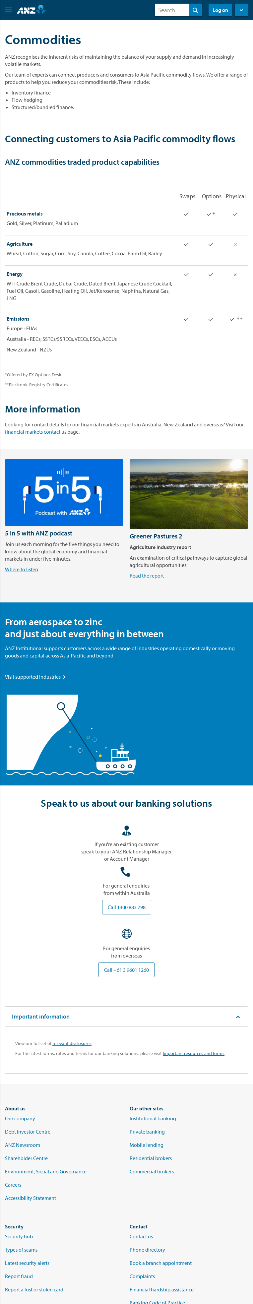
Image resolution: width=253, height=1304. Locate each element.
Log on (220, 10)
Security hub (19, 1236)
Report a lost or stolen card (34, 1289)
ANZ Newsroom (22, 1145)
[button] (6, 10)
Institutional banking (153, 1118)
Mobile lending (146, 1145)
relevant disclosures (72, 1043)
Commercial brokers (152, 1171)
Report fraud (19, 1276)
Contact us (141, 1236)
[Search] (178, 10)
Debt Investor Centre (27, 1131)
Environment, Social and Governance (46, 1171)
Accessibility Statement (30, 1198)
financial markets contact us (35, 431)
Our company (20, 1118)
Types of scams (21, 1249)
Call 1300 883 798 (127, 907)
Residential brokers (151, 1158)
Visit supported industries (36, 676)
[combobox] (178, 10)
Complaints (142, 1276)
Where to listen (21, 569)
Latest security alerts (27, 1263)
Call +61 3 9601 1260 (126, 969)
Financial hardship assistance (162, 1289)
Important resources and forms (193, 1053)
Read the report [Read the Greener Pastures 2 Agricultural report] (147, 575)
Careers (13, 1184)
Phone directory (147, 1249)
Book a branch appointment (161, 1263)
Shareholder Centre (26, 1158)
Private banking (147, 1131)
